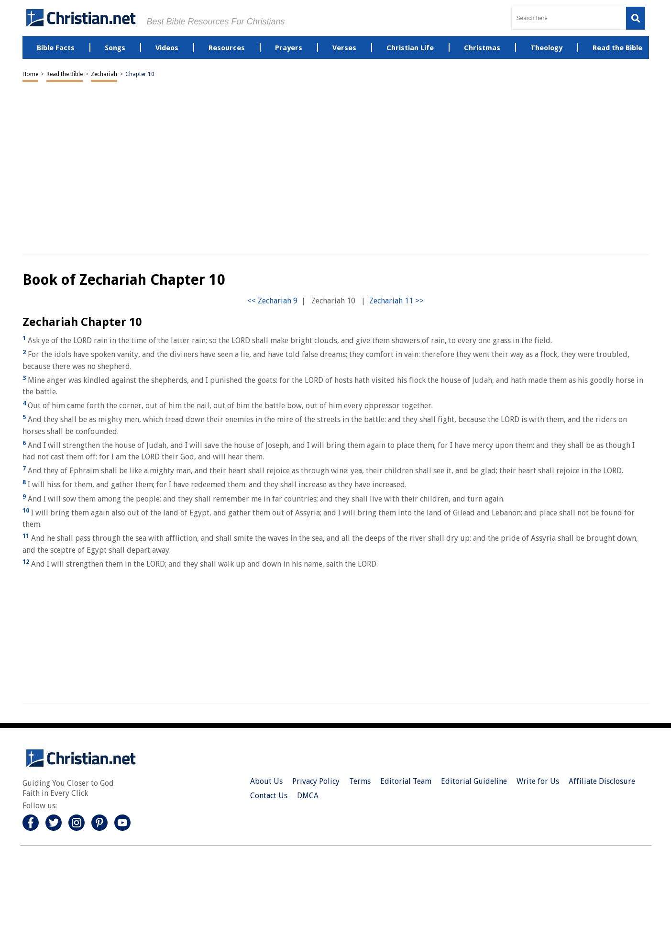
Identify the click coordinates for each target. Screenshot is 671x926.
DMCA (308, 795)
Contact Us (268, 795)
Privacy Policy (316, 781)
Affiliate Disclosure (602, 781)
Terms (360, 781)
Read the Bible (64, 74)
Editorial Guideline (474, 781)
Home (30, 74)
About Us (266, 781)
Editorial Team (405, 781)
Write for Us (538, 781)
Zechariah (104, 74)
